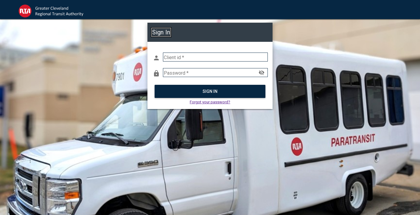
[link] (56, 9)
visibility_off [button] (262, 73)
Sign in (210, 91)
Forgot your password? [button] (210, 102)
